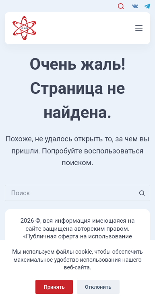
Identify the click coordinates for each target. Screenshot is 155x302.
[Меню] (139, 28)
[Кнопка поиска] (142, 193)
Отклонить (98, 287)
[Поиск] (121, 6)
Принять (53, 287)
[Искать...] (69, 193)
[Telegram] (147, 6)
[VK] (135, 6)
